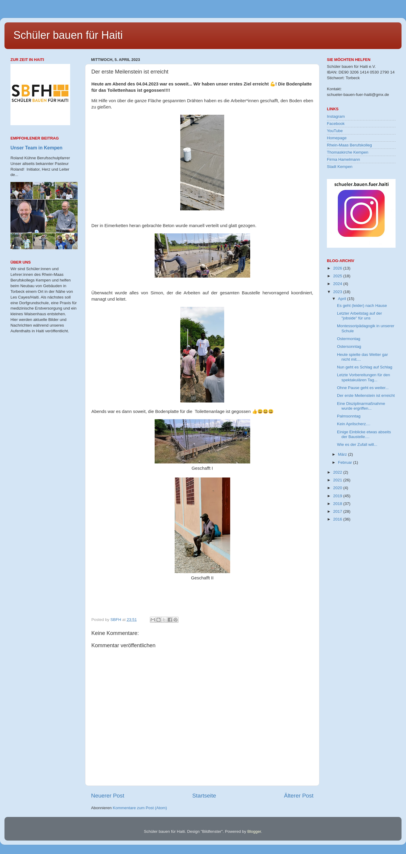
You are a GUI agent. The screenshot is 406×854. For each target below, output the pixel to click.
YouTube (335, 130)
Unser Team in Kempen (36, 147)
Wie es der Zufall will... (357, 444)
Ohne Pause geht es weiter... (363, 387)
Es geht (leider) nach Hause (362, 305)
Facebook (336, 123)
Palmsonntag (349, 416)
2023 (338, 292)
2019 (338, 496)
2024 (338, 283)
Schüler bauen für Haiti (68, 35)
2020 (338, 488)
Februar (345, 462)
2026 (338, 268)
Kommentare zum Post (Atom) (140, 808)
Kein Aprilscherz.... (353, 424)
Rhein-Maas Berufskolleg (349, 145)
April (342, 298)
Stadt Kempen (340, 166)
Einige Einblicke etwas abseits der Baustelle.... (364, 434)
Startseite (204, 795)
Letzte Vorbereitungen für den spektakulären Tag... (363, 377)
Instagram (336, 116)
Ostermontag (348, 338)
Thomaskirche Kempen (347, 152)
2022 (338, 472)
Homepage (337, 138)
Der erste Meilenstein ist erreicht (366, 395)
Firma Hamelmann (343, 159)
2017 (338, 511)
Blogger (254, 831)
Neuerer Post (107, 795)
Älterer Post (298, 795)
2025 (338, 276)
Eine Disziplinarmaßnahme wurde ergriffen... (361, 406)
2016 (338, 519)
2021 (338, 480)
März (343, 454)
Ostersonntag (349, 346)
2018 (338, 503)
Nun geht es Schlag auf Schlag (364, 367)
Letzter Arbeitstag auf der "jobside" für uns (359, 315)
